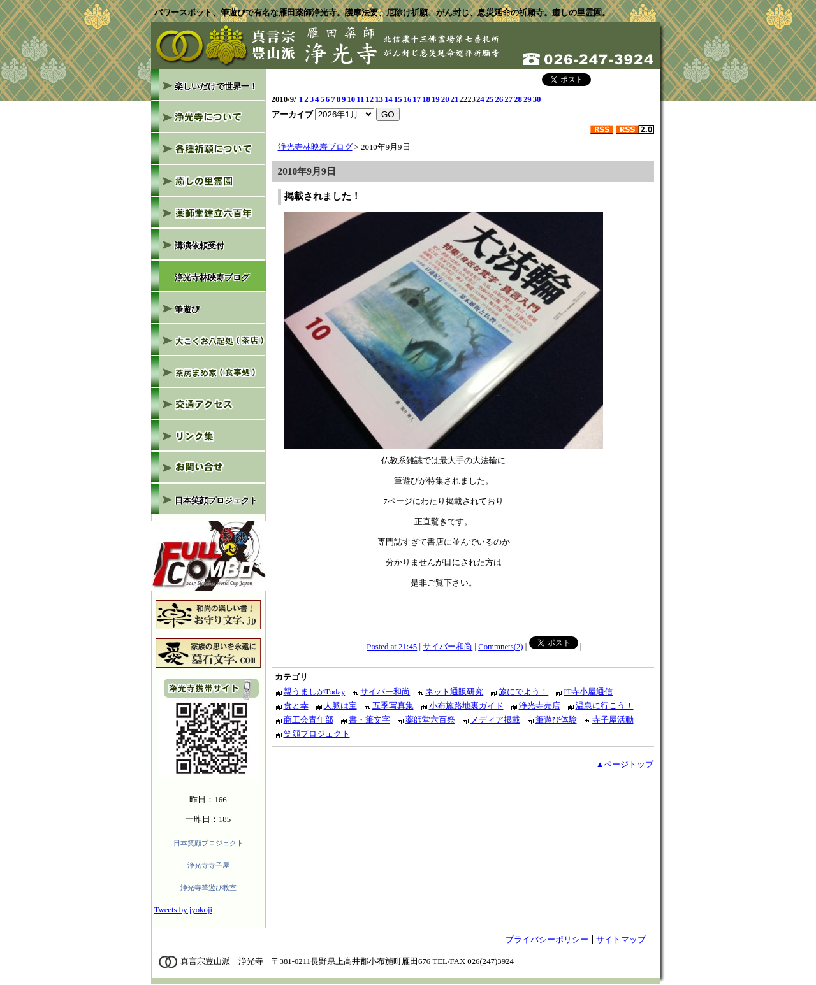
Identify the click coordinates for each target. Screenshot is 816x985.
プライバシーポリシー (547, 939)
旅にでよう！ (523, 691)
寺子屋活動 (613, 719)
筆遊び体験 (556, 719)
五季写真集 (393, 705)
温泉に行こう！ (605, 705)
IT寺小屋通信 (588, 691)
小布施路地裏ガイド (466, 705)
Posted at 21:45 (392, 646)
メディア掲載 (495, 719)
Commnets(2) (500, 646)
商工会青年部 (308, 719)
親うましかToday (315, 691)
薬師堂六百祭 (430, 719)
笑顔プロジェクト (317, 734)
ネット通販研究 (454, 691)
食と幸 (296, 705)
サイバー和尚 (447, 646)
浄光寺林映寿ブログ (315, 147)
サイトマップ (621, 939)
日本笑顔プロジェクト (208, 843)
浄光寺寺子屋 (208, 865)
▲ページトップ (625, 764)
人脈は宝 (340, 705)
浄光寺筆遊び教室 (208, 887)
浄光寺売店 (539, 705)
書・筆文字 (369, 719)
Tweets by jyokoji (183, 909)
